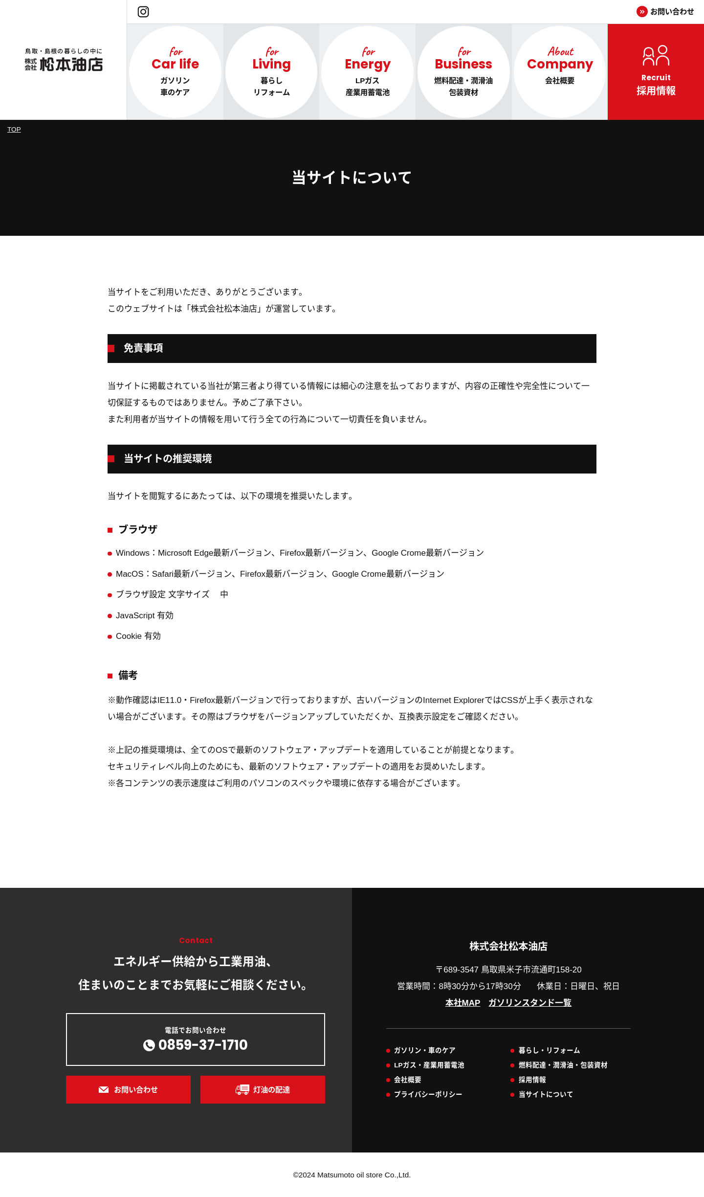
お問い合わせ (672, 11)
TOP (14, 129)
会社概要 (407, 1080)
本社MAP (463, 1003)
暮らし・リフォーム (549, 1050)
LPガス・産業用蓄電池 (429, 1065)
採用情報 (532, 1080)
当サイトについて (546, 1094)
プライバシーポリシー (428, 1094)
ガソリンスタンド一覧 (530, 1003)
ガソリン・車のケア (425, 1050)
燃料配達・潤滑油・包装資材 (563, 1065)
